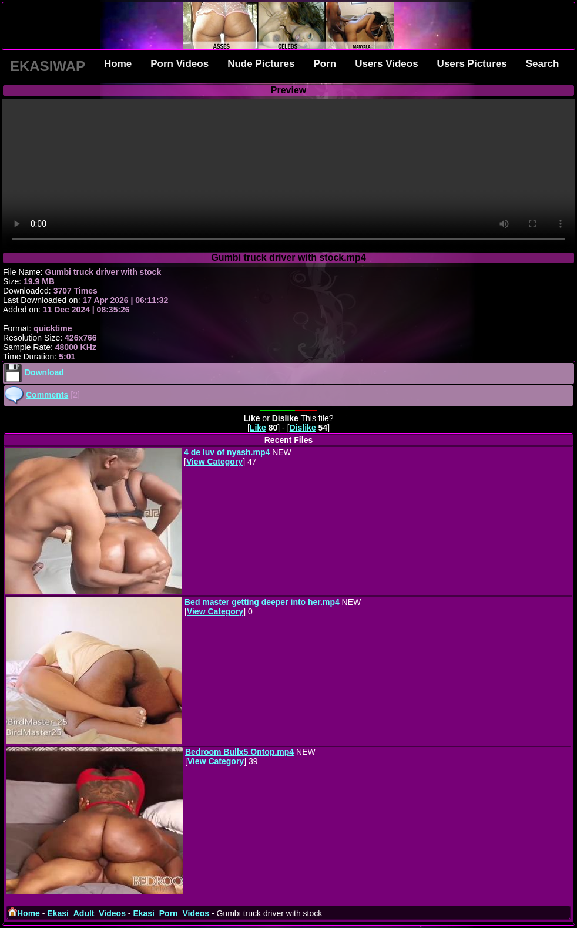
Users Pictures (472, 63)
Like (258, 427)
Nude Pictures (260, 63)
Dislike (303, 427)
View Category (214, 461)
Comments (47, 394)
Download (44, 372)
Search (542, 63)
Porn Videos (179, 63)
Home (118, 63)
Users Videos (386, 63)
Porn (324, 63)
